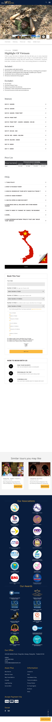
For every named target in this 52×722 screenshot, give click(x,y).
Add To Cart (26, 351)
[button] (2, 22)
